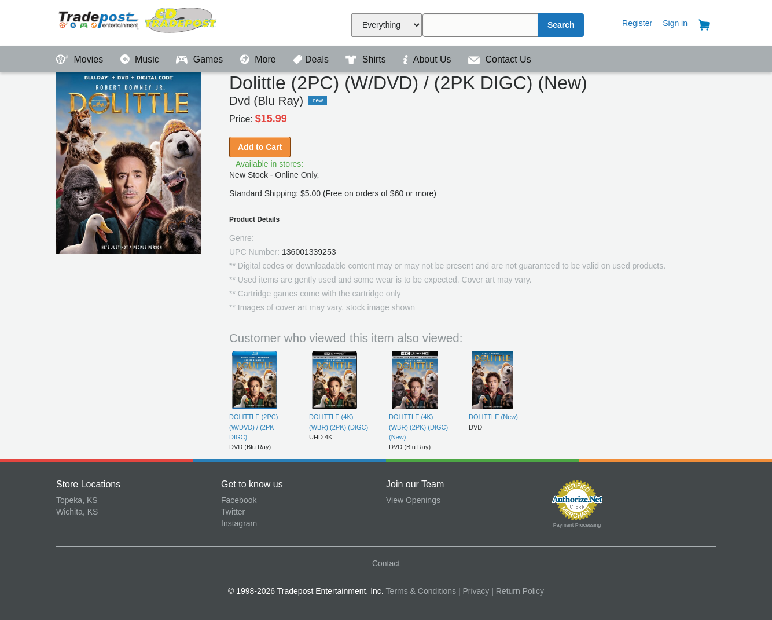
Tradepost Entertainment (138, 22)
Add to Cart (260, 147)
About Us (428, 59)
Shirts (366, 59)
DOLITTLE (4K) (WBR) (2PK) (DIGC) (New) (418, 427)
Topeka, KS (77, 500)
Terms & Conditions (421, 591)
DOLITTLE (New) (493, 416)
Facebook (238, 500)
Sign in (675, 23)
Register (637, 23)
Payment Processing (577, 525)
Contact (386, 563)
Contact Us (499, 59)
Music (141, 59)
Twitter (233, 511)
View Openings (413, 500)
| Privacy (473, 591)
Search (561, 25)
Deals (312, 59)
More (259, 59)
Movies (81, 59)
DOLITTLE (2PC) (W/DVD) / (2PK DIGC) (253, 427)
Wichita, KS (77, 511)
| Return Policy (517, 591)
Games (200, 59)
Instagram (239, 523)
